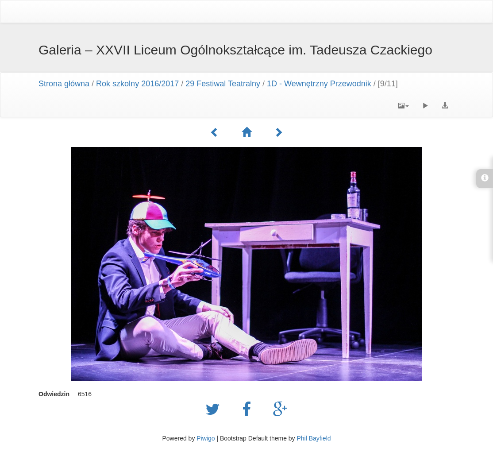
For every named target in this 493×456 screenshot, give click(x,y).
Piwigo (205, 438)
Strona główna (64, 83)
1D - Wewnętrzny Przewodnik (319, 83)
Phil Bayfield (314, 438)
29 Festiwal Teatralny (222, 83)
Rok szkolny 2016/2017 (137, 83)
